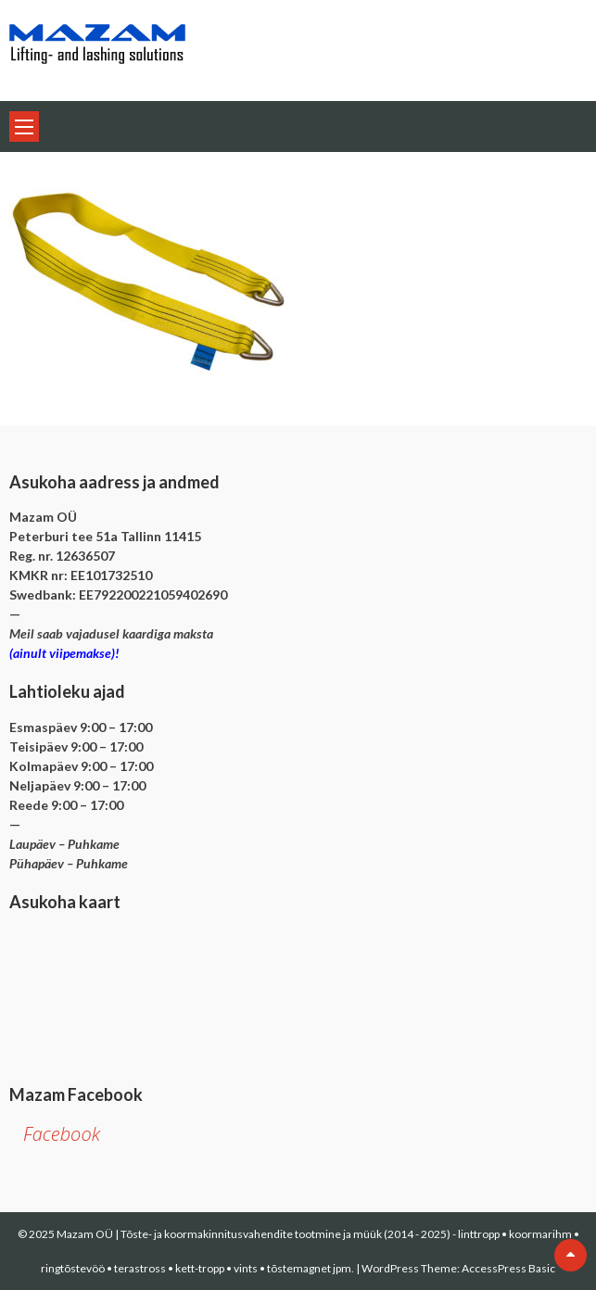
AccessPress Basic (508, 1268)
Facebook (61, 1133)
